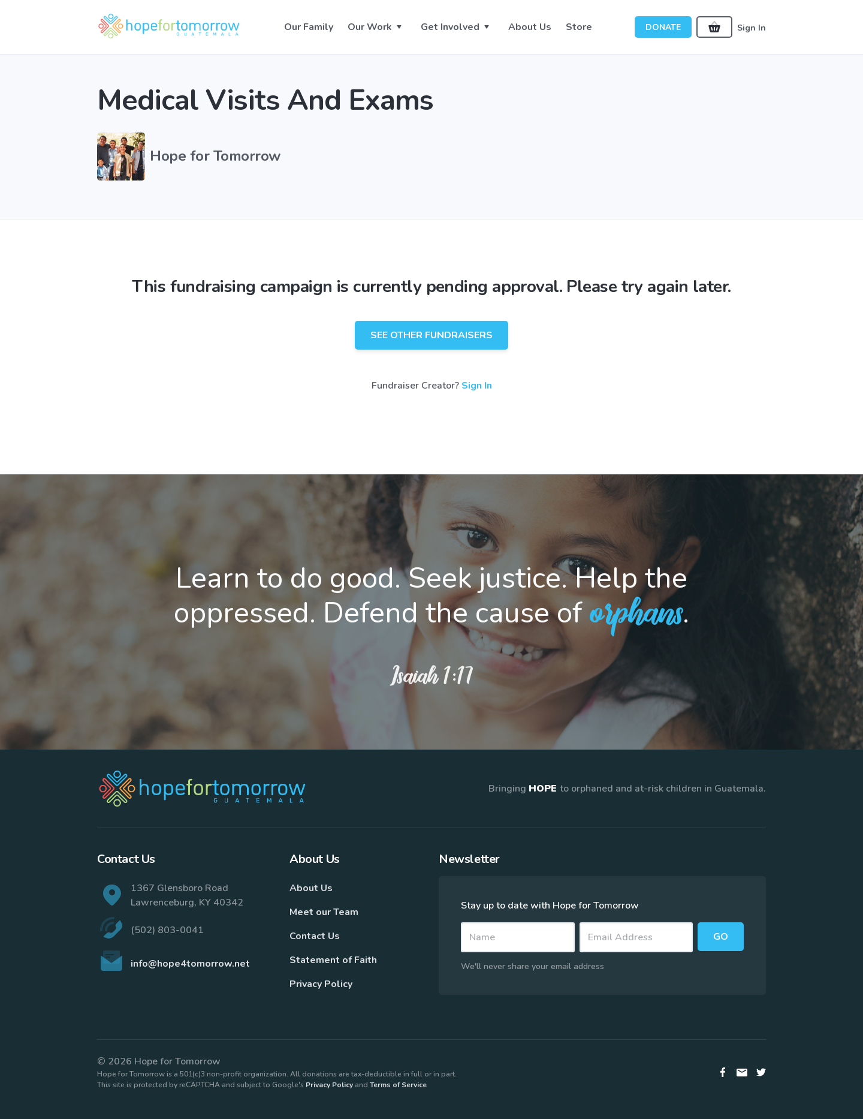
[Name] (518, 937)
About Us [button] (529, 27)
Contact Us (314, 936)
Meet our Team (323, 912)
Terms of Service (398, 1085)
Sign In (751, 27)
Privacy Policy (320, 984)
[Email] (636, 937)
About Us (311, 888)
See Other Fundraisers (431, 335)
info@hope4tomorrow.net (190, 963)
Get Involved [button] (450, 27)
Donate (663, 27)
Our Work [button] (370, 27)
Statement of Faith (333, 960)
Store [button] (579, 27)
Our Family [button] (308, 27)
